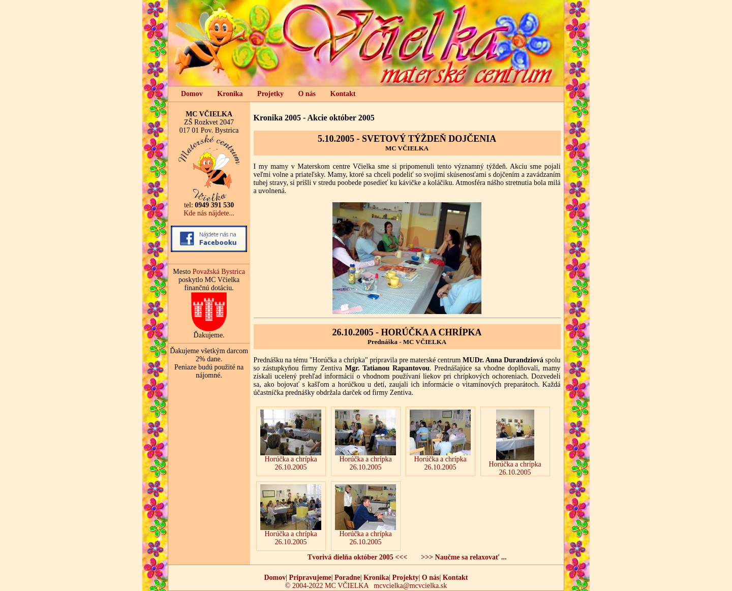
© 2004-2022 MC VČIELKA (327, 585)
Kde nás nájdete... (209, 213)
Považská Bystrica (219, 271)
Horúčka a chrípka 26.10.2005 (290, 440)
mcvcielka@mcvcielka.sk (410, 585)
